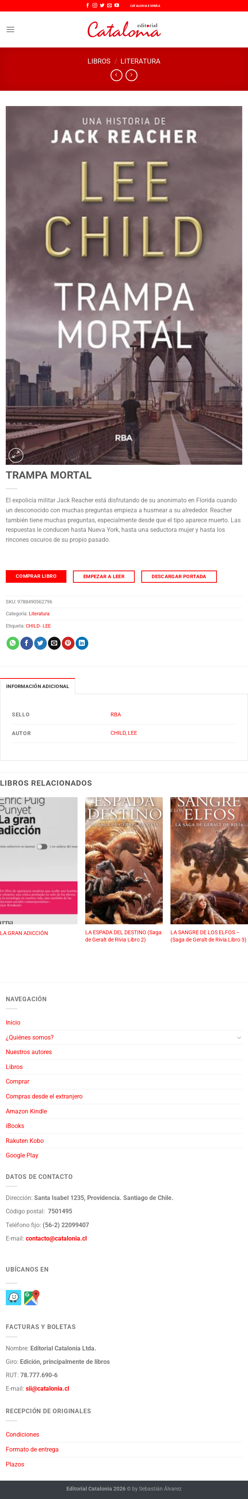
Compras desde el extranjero (44, 1096)
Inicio (13, 1022)
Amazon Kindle (26, 1111)
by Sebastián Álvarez (157, 1489)
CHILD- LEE (38, 626)
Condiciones (22, 1434)
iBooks (15, 1126)
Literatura (140, 61)
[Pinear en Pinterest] (68, 643)
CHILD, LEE (124, 733)
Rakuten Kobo (25, 1140)
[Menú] (10, 29)
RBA (116, 714)
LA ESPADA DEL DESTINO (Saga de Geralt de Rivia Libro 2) (123, 936)
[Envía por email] (54, 643)
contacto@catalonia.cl (56, 1238)
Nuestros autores (29, 1052)
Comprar (17, 1081)
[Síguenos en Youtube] (116, 5)
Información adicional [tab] (37, 686)
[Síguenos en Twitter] (102, 5)
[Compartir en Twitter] (40, 643)
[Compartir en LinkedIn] (82, 643)
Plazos (15, 1464)
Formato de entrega (32, 1449)
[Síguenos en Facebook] (87, 5)
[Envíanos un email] (109, 5)
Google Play (22, 1155)
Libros (99, 61)
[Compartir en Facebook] (26, 643)
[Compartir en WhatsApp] (13, 643)
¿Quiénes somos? (30, 1037)
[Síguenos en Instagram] (95, 5)
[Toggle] (239, 1037)
